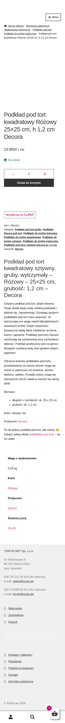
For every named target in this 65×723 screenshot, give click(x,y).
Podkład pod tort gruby (28, 229)
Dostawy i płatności (20, 654)
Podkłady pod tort (42, 29)
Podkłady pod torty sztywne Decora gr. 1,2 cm (30, 245)
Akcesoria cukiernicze (37, 26)
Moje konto (15, 608)
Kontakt (13, 674)
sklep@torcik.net (23, 581)
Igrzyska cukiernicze (20, 681)
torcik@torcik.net (23, 594)
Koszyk (13, 621)
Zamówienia (15, 615)
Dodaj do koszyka (29, 182)
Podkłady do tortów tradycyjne (20, 33)
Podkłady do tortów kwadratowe (22, 237)
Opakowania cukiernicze (17, 29)
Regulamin (15, 661)
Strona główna (16, 26)
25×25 (12, 528)
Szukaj (32, 717)
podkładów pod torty (41, 434)
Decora (19, 249)
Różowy (13, 488)
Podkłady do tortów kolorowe (40, 233)
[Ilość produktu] (29, 174)
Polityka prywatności (21, 668)
